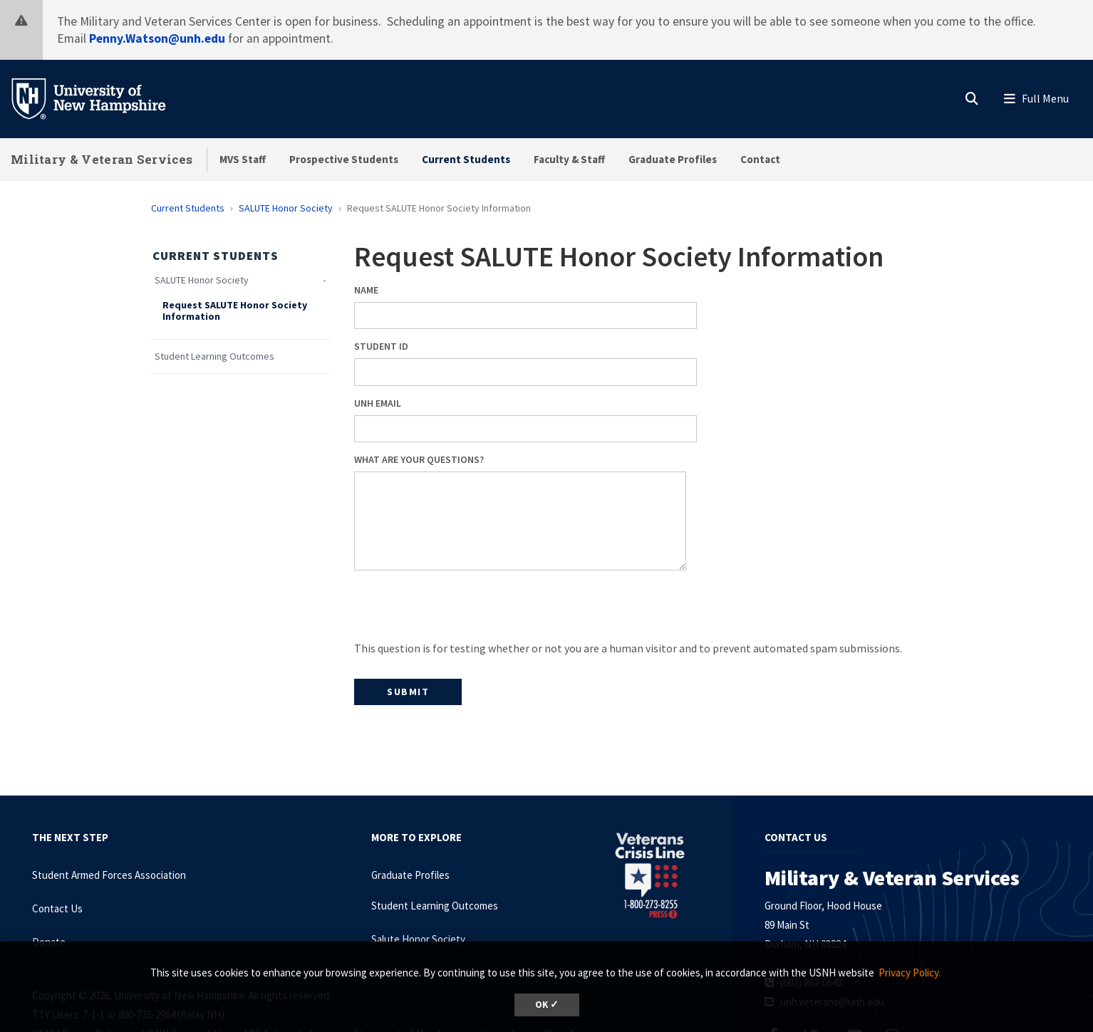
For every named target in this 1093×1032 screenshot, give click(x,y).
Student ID (381, 346)
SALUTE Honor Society (286, 208)
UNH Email (377, 403)
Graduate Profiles (672, 159)
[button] (971, 95)
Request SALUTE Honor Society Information (234, 311)
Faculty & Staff (569, 159)
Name (366, 289)
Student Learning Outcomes (214, 356)
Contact (760, 159)
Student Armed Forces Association (109, 875)
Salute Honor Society (418, 939)
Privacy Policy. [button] (910, 972)
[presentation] (462, 610)
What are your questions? (419, 459)
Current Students (466, 159)
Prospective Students (343, 159)
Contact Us (57, 908)
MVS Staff (242, 159)
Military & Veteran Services (101, 159)
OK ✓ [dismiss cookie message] (547, 1005)
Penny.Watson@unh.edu (157, 38)
